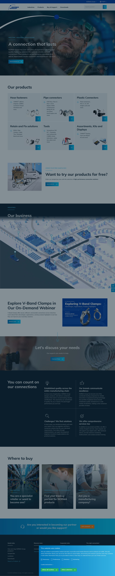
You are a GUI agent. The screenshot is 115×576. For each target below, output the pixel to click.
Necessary (46, 559)
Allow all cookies (48, 570)
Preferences (56, 559)
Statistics (66, 559)
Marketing (76, 559)
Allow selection (67, 570)
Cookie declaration (46, 564)
